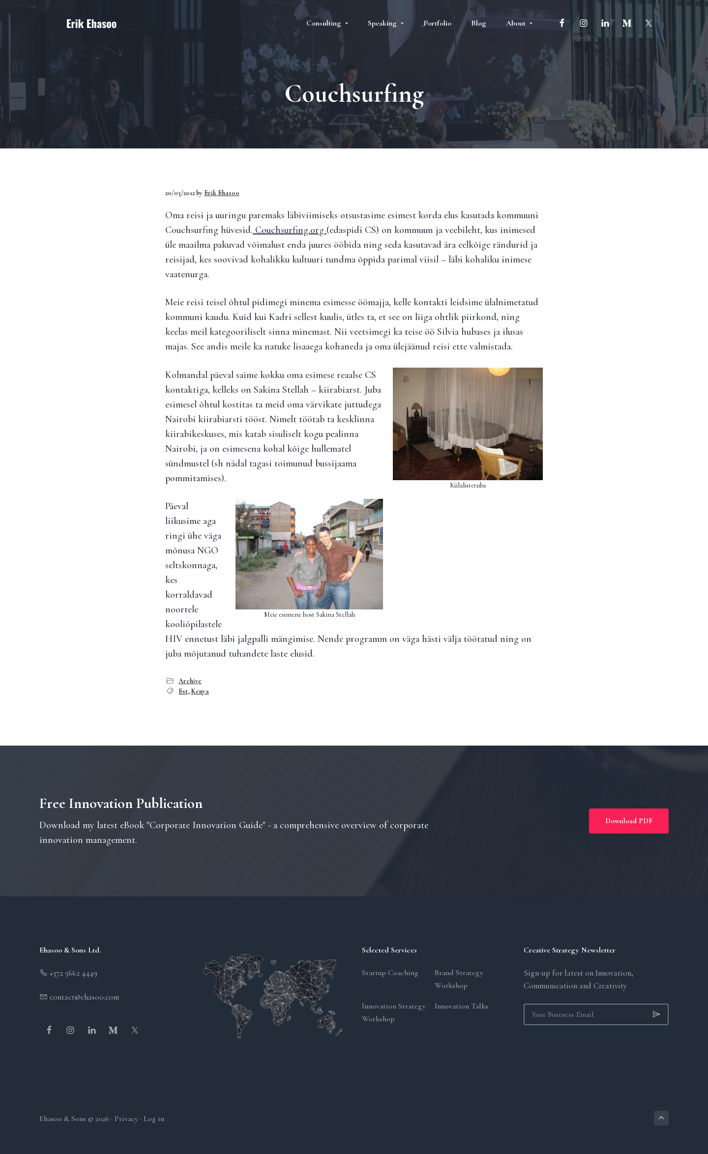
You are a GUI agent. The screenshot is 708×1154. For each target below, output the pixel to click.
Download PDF (628, 820)
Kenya (200, 691)
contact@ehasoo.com (83, 997)
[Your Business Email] (596, 1014)
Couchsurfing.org (289, 230)
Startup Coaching (390, 973)
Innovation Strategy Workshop (394, 1012)
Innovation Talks (461, 1006)
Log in (154, 1119)
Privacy (126, 1119)
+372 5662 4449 (72, 973)
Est (183, 691)
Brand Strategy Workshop (459, 979)
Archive (190, 681)
